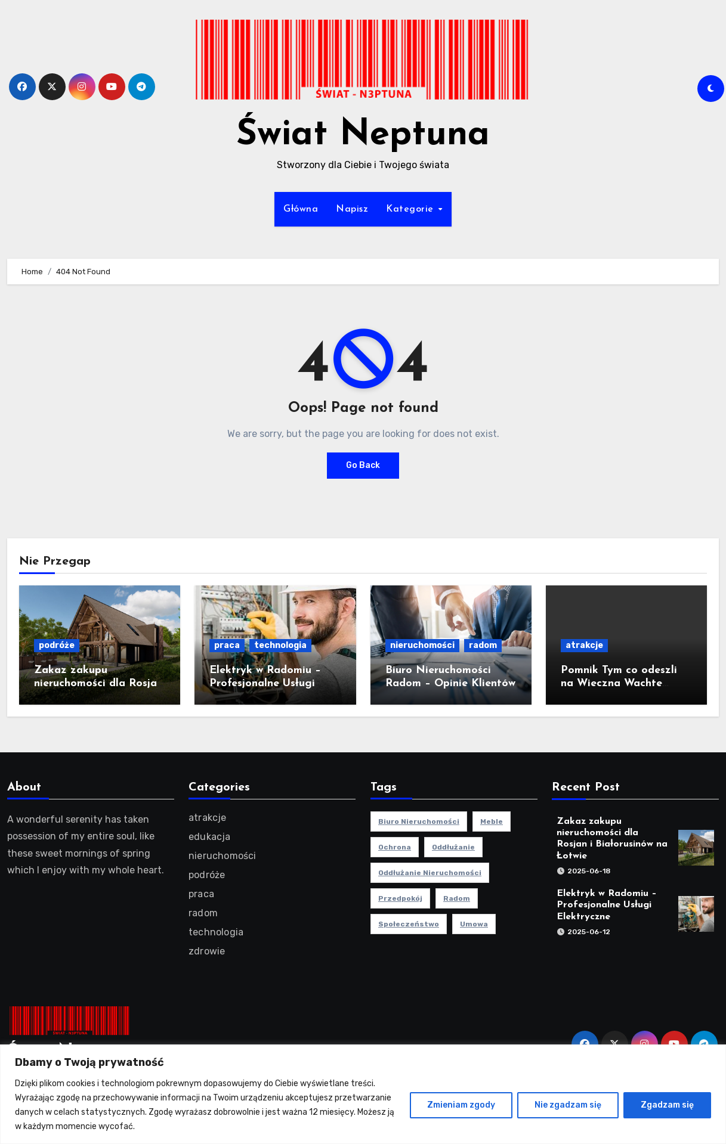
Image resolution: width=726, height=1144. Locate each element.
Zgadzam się (667, 1105)
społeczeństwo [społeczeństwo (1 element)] (408, 924)
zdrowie (207, 951)
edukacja (210, 836)
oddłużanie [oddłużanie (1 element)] (453, 847)
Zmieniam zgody (461, 1105)
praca (227, 645)
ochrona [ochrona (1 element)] (394, 847)
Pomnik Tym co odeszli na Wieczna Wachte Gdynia (619, 683)
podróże (57, 645)
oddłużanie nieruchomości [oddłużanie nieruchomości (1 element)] (429, 873)
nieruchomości (422, 645)
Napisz (352, 209)
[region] (363, 1094)
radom (483, 645)
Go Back (363, 465)
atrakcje (584, 645)
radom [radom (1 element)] (456, 898)
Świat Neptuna (363, 135)
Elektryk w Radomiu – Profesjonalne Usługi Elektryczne (265, 683)
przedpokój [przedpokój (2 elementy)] (400, 898)
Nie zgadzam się (568, 1105)
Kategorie (411, 209)
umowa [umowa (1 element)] (474, 924)
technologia (280, 645)
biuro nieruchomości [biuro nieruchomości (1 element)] (418, 821)
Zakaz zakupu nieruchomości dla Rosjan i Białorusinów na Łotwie (98, 683)
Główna (300, 209)
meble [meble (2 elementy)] (491, 821)
